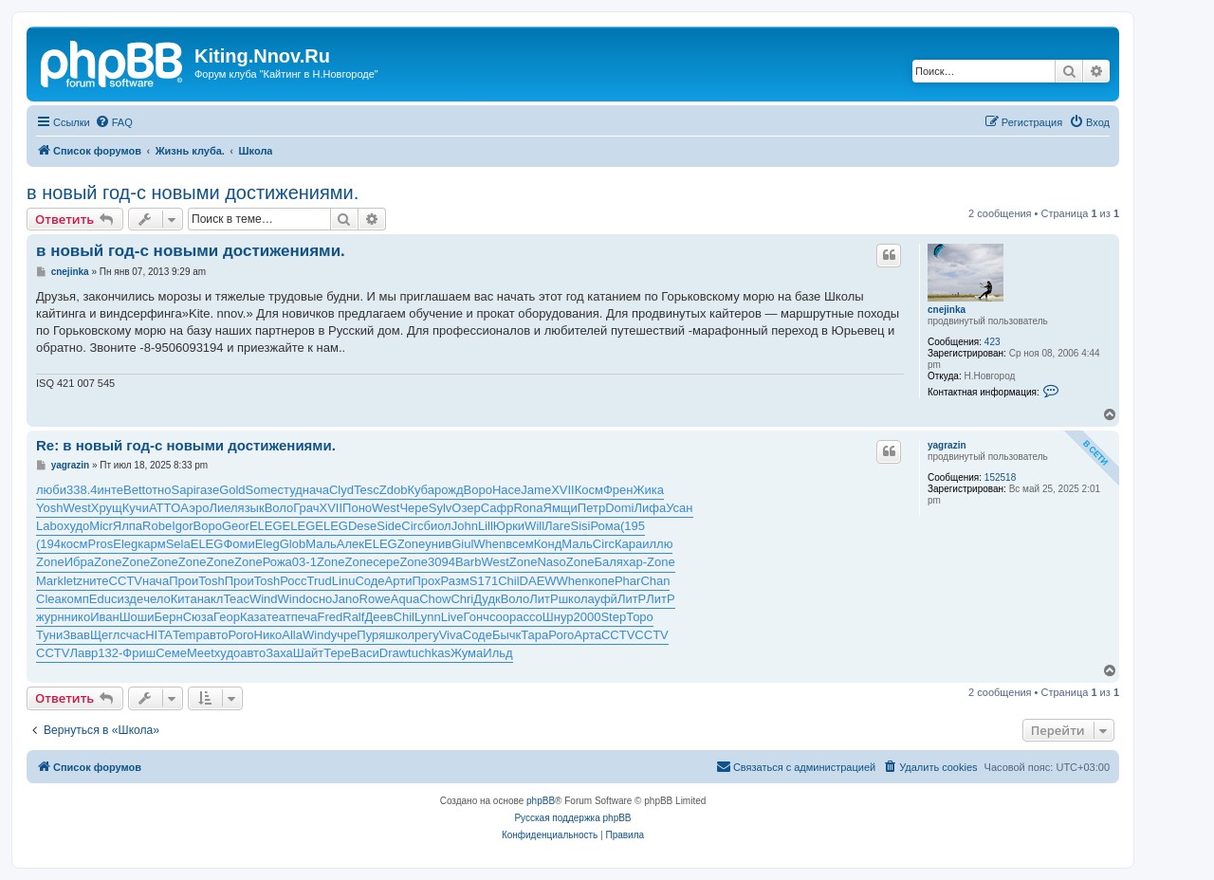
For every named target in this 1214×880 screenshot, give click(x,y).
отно (158, 490)
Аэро (194, 508)
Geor (235, 526)
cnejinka (947, 309)
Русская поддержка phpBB (572, 818)
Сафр (497, 508)
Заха (279, 653)
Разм (455, 581)
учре (344, 635)
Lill (485, 526)
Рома (605, 526)
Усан (679, 508)
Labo (50, 526)
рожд (449, 490)
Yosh (49, 508)
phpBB (540, 801)
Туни (49, 635)
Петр (591, 508)
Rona (528, 508)
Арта (587, 635)
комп (75, 599)
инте (110, 490)
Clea (49, 599)
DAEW (538, 581)
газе (208, 490)
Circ (412, 526)
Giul (462, 544)
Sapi (184, 490)
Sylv (440, 508)
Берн (168, 617)
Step (613, 617)
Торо (639, 617)
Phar (627, 581)
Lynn (427, 617)
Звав (76, 635)
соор (502, 617)
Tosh (211, 581)
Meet (200, 653)
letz (73, 581)
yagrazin (947, 445)
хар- (635, 562)
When (489, 544)
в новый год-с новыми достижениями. (193, 192)
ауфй (601, 599)
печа (304, 617)
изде (130, 599)
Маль (321, 544)
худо (76, 526)
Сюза (198, 617)
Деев (378, 617)
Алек (350, 544)
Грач (306, 508)
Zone (411, 544)
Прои (183, 581)
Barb (468, 562)
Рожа (277, 562)
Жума (467, 653)
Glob (292, 544)
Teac (235, 599)
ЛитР (543, 599)
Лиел (223, 508)
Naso (551, 562)
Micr (101, 526)
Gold (232, 490)
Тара (534, 635)
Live (452, 617)
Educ (103, 599)
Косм (589, 490)
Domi (619, 508)
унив (438, 544)
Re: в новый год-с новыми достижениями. (186, 445)
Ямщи (560, 508)
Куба (420, 490)
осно (318, 599)
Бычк (506, 635)
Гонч (476, 617)
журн (50, 617)
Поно (357, 508)
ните (95, 581)
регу (426, 635)
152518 (1000, 477)
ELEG (266, 526)
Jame (536, 490)
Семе (171, 653)
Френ (618, 490)
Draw (393, 653)
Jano (345, 599)
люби (51, 490)
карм (151, 544)
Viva (451, 635)
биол (437, 526)
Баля (608, 562)
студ (290, 490)
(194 (48, 544)
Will (534, 526)
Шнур (558, 617)
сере (386, 562)
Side (389, 526)
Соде (369, 581)
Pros (101, 544)
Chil (508, 581)
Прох (426, 581)
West (76, 508)
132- (110, 653)
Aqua (405, 599)
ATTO (164, 508)
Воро (478, 490)
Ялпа (127, 526)
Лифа (651, 508)
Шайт (308, 653)
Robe (157, 526)
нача (316, 490)
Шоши (137, 617)
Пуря (371, 635)
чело (157, 599)
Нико (268, 635)
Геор (226, 617)
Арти (399, 581)
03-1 (304, 562)
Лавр (83, 653)
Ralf (353, 617)
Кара (628, 544)
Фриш (139, 653)
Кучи (135, 508)
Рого (241, 635)
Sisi (581, 526)
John (464, 526)
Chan (655, 581)
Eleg (125, 544)
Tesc (366, 490)
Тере (337, 653)
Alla (292, 635)
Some (262, 490)
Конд (548, 544)
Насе (506, 490)
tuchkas (429, 653)
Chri (462, 599)
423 (992, 342)
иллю (657, 544)
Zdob (393, 490)
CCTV (125, 581)
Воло (279, 508)
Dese (362, 526)
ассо (529, 617)
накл (210, 599)
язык (251, 508)
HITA (159, 635)
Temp (188, 635)
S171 (483, 581)
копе (602, 581)
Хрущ (106, 508)
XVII (563, 490)
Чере (413, 508)
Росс (293, 581)
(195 (632, 526)
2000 (587, 617)
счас (132, 635)
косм (74, 544)
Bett (134, 490)
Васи (365, 653)
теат (279, 617)
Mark (50, 581)
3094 (441, 562)
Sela (178, 544)
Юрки (508, 526)
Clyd (341, 490)
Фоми (238, 544)
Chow (435, 599)
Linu (344, 581)
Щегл (105, 635)
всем (519, 544)
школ (573, 599)
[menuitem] (114, 122)
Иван (105, 617)
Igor (182, 526)
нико (77, 617)
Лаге (557, 526)
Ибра (79, 562)
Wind (263, 599)
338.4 (82, 490)
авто (216, 635)
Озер (465, 508)
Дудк (486, 599)
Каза (253, 617)
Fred (330, 617)
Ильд (497, 653)
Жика (648, 490)
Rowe (375, 599)
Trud (319, 581)
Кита (184, 599)
